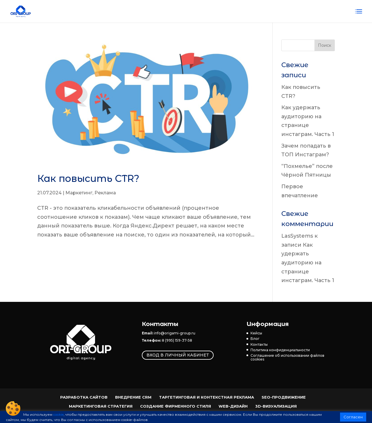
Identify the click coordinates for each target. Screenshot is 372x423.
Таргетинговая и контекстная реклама (206, 397)
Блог (255, 338)
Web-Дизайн (233, 406)
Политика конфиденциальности (280, 350)
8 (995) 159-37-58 (177, 340)
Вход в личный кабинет (177, 355)
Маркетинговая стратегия (101, 406)
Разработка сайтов (84, 397)
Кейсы (256, 333)
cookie (58, 414)
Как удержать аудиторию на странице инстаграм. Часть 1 (307, 263)
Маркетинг (78, 193)
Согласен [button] (353, 417)
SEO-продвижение (284, 397)
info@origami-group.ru (174, 333)
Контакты (259, 344)
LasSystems (297, 236)
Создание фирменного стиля (175, 406)
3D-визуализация (276, 406)
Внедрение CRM (133, 397)
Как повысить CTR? (88, 178)
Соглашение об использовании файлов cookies (287, 357)
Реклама (105, 193)
